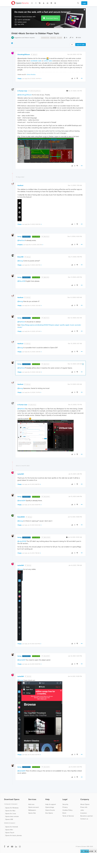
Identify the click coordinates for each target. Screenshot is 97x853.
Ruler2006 (21, 510)
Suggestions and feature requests (24, 31)
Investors (83, 807)
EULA (64, 807)
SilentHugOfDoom (23, 48)
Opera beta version (12, 810)
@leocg (27, 250)
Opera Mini (9, 823)
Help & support (50, 798)
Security (65, 798)
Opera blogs (49, 801)
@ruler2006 (21, 535)
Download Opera (52, 12)
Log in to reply (80, 38)
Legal (64, 793)
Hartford (20, 179)
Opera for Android (11, 820)
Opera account (33, 801)
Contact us (84, 812)
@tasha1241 (45, 490)
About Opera (84, 798)
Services (32, 793)
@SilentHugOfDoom (34, 84)
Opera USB (9, 813)
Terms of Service (68, 809)
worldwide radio (36, 54)
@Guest (34, 48)
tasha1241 (20, 468)
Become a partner (86, 809)
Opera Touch (9, 826)
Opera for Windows (11, 801)
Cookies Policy (67, 804)
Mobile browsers (9, 817)
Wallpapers (32, 804)
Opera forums (50, 804)
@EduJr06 (45, 271)
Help (47, 793)
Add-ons (31, 798)
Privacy (65, 801)
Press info (83, 801)
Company (84, 793)
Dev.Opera (49, 807)
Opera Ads (32, 807)
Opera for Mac (10, 804)
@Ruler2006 (46, 531)
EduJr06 (20, 250)
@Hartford (45, 230)
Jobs (82, 804)
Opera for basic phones (13, 829)
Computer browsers (10, 798)
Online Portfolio (31, 68)
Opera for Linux (10, 807)
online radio (48, 54)
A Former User (22, 84)
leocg (19, 230)
